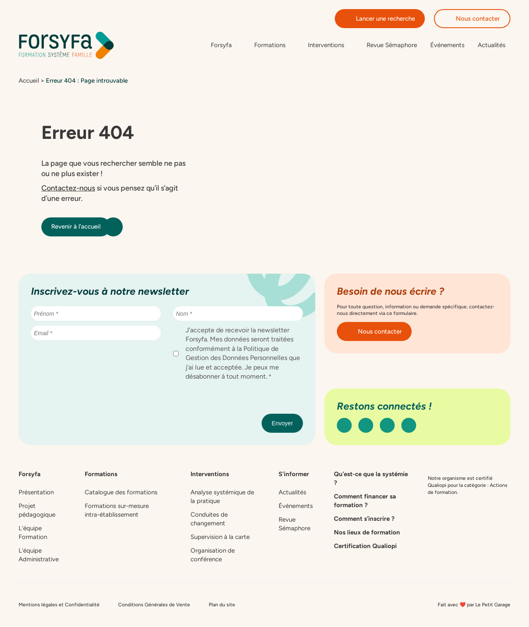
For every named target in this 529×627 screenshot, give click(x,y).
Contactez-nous (68, 188)
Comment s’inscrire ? (364, 518)
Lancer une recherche (380, 18)
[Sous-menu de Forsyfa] (226, 45)
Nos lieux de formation (367, 532)
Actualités (491, 45)
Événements (447, 45)
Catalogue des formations (121, 492)
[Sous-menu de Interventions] (330, 45)
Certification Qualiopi (365, 546)
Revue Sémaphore (392, 45)
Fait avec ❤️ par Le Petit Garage (474, 605)
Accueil (29, 80)
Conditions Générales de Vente (154, 605)
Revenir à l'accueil (80, 226)
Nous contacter (472, 18)
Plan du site (222, 605)
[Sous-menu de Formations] (274, 45)
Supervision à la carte (220, 537)
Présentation (36, 492)
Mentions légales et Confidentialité (59, 605)
